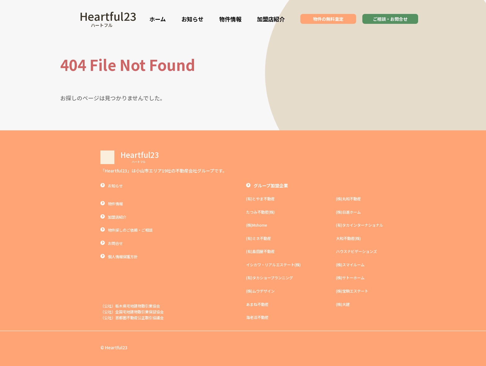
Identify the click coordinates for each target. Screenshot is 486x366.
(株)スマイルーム (352, 264)
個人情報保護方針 (125, 256)
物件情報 (230, 19)
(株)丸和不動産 (350, 198)
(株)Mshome (258, 225)
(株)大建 (344, 303)
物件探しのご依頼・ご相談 (134, 230)
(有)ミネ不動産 (260, 238)
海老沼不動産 (259, 317)
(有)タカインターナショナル (363, 225)
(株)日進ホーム (350, 212)
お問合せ (116, 243)
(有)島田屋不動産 (263, 251)
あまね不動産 (259, 303)
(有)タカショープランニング (273, 277)
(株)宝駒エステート (355, 290)
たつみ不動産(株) (263, 212)
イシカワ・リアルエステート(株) (278, 264)
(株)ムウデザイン (263, 290)
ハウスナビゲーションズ (360, 251)
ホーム (157, 19)
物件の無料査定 (328, 19)
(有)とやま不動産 (263, 198)
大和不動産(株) (350, 238)
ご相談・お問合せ (390, 19)
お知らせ (192, 19)
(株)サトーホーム (352, 277)
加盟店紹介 (271, 19)
